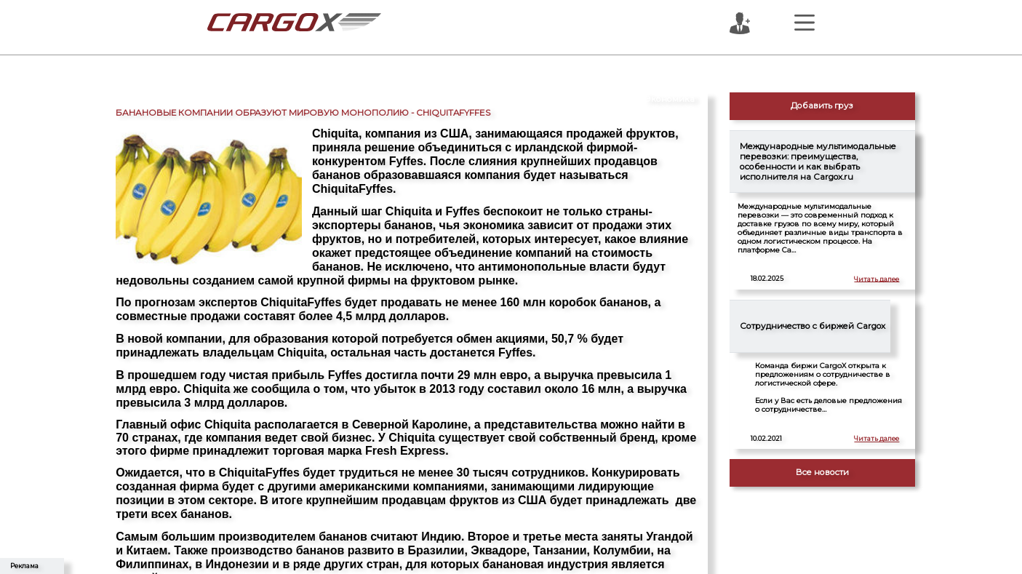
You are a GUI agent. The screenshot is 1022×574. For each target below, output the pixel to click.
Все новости (822, 472)
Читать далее (876, 278)
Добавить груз (822, 105)
